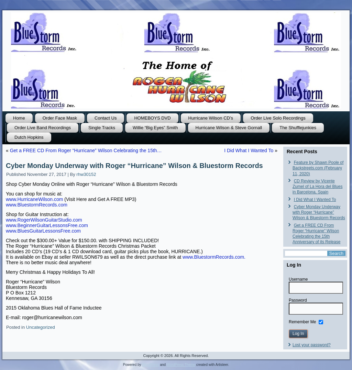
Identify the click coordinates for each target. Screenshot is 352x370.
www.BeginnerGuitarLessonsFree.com (47, 225)
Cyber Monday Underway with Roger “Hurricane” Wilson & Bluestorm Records (319, 212)
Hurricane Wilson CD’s (210, 118)
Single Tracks (101, 127)
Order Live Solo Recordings (278, 118)
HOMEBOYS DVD (152, 118)
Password (298, 300)
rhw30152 (86, 174)
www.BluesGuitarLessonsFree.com (43, 231)
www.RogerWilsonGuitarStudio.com (44, 220)
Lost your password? (312, 345)
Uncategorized (40, 327)
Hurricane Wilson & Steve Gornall (229, 127)
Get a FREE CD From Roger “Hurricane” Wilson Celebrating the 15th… (86, 150)
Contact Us (106, 118)
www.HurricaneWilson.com (34, 199)
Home (19, 118)
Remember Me (302, 321)
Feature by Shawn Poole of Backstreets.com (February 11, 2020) (318, 168)
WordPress (150, 365)
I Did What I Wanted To (248, 150)
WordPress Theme (181, 365)
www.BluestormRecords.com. (214, 257)
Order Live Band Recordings (42, 127)
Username (298, 279)
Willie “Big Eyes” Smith (155, 127)
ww (36, 205)
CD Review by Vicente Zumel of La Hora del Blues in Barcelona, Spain (317, 187)
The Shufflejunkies (297, 127)
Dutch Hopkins (29, 137)
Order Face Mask (60, 118)
